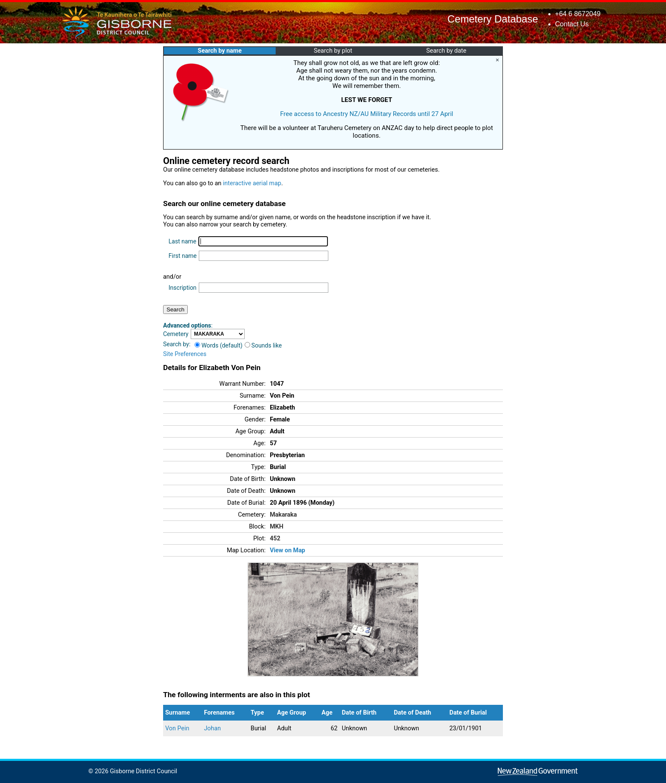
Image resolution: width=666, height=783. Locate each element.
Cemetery (176, 334)
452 (275, 538)
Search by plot (333, 50)
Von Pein (177, 728)
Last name (182, 241)
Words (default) (219, 345)
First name (183, 255)
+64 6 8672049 (578, 13)
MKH (276, 526)
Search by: (176, 344)
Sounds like (263, 345)
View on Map (287, 550)
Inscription (183, 287)
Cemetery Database (492, 19)
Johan (212, 728)
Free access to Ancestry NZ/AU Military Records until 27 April (366, 114)
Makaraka (283, 514)
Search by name (220, 50)
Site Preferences (184, 354)
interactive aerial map (252, 183)
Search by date (446, 50)
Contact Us (572, 24)
